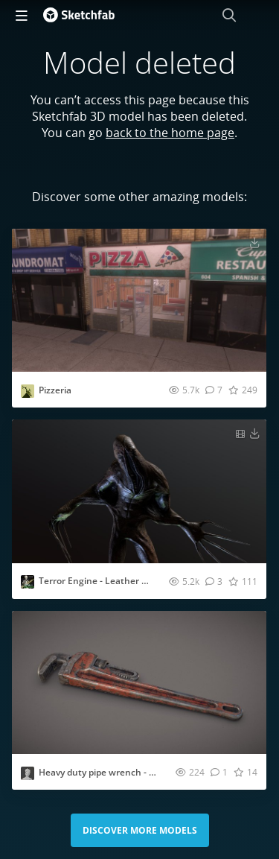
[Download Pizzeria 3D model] (254, 242)
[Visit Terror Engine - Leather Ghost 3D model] (139, 490)
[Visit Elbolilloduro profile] (27, 391)
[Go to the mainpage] (79, 14)
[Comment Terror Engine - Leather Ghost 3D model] (213, 581)
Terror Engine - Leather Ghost (103, 580)
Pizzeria (55, 390)
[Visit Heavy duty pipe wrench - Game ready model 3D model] (139, 682)
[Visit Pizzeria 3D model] (139, 300)
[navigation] (21, 15)
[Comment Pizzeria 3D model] (213, 389)
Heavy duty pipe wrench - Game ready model (133, 772)
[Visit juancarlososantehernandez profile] (27, 582)
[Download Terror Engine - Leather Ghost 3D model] (254, 433)
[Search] (229, 15)
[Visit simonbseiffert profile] (27, 773)
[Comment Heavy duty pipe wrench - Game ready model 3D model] (219, 772)
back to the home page (170, 132)
